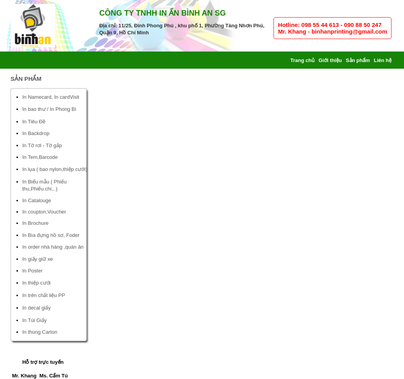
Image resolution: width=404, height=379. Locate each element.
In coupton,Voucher (44, 212)
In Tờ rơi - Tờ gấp (42, 145)
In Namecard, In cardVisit (50, 97)
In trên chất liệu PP (43, 295)
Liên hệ (382, 60)
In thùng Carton (39, 332)
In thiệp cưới (36, 283)
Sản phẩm (358, 60)
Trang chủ (302, 60)
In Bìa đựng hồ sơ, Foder (50, 235)
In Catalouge (36, 200)
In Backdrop (35, 133)
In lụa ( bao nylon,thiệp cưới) (54, 169)
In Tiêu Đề (33, 122)
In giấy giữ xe (37, 259)
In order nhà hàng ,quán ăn (53, 247)
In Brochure (35, 223)
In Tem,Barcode (40, 157)
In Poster (32, 271)
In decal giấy (36, 308)
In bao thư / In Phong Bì (49, 109)
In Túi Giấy (34, 320)
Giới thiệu (330, 60)
